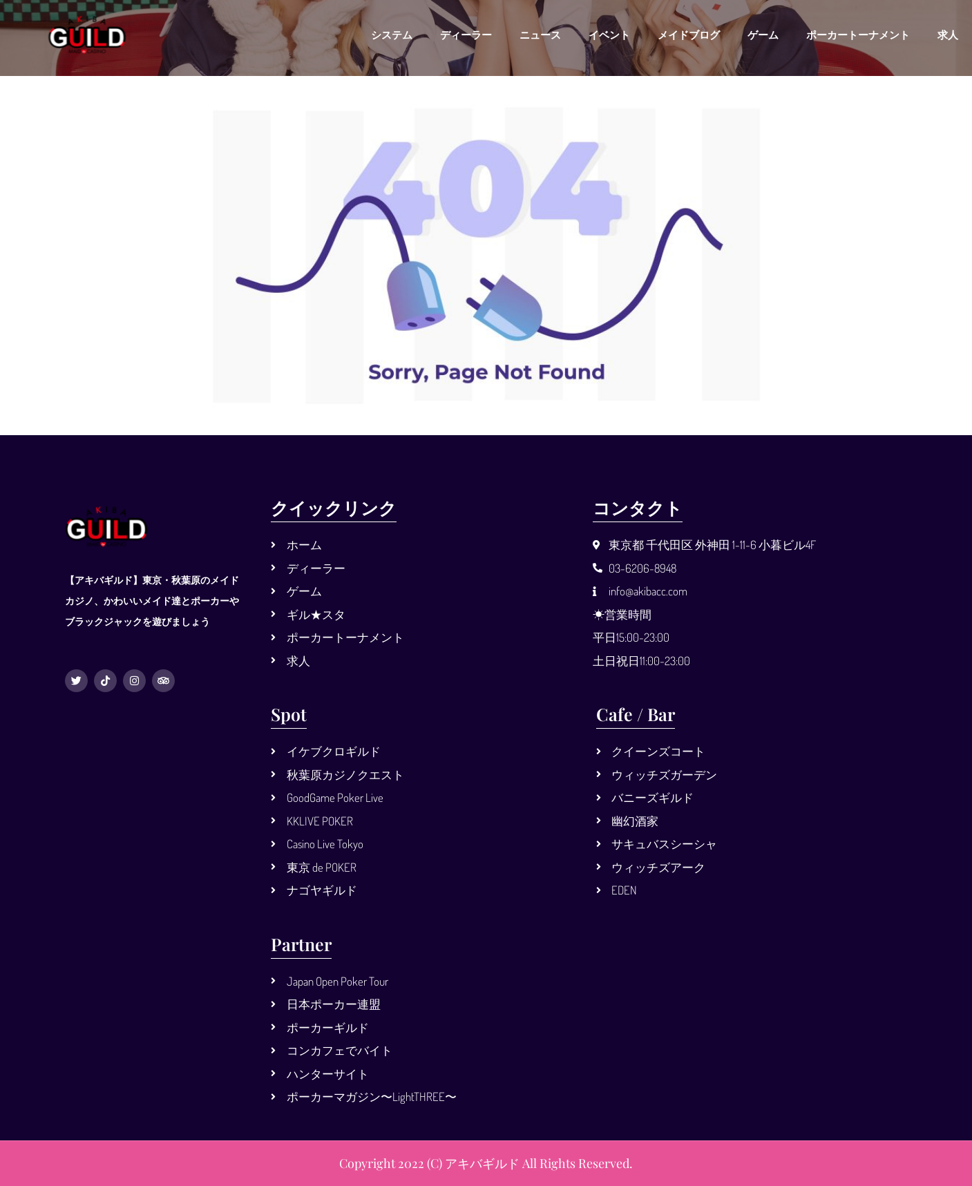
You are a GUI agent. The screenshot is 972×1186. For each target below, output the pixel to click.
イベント (609, 34)
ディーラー (466, 34)
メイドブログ (689, 34)
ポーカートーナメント (858, 34)
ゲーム (763, 34)
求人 (947, 34)
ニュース (540, 34)
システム (391, 34)
